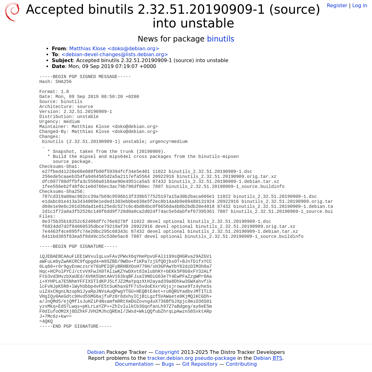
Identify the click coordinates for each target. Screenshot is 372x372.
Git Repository (200, 364)
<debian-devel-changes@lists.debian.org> (114, 54)
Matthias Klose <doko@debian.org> (114, 48)
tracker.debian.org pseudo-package (192, 358)
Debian (96, 352)
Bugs (168, 364)
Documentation (134, 364)
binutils (220, 39)
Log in (359, 5)
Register (337, 5)
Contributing (241, 364)
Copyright (167, 352)
